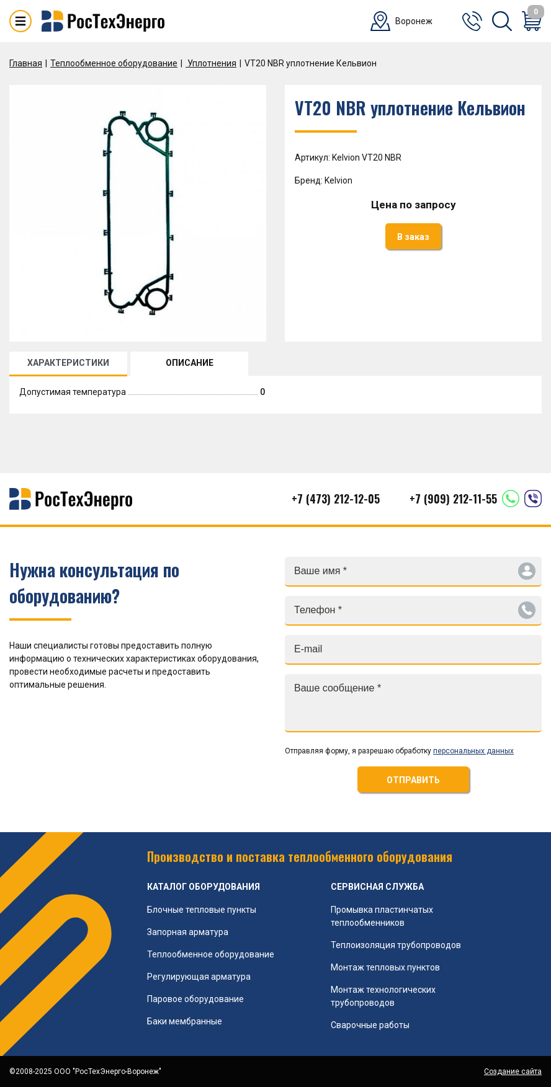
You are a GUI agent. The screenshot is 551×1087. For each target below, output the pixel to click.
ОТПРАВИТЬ (413, 780)
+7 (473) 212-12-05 (336, 498)
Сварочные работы (370, 1025)
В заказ (413, 237)
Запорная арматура (187, 932)
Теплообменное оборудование (113, 63)
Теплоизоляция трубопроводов (396, 945)
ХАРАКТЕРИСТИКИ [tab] (68, 363)
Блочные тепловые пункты (201, 910)
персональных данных (473, 751)
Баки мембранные (184, 1021)
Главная (25, 63)
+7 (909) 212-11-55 (453, 498)
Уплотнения (211, 63)
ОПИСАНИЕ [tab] (189, 363)
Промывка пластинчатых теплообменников (382, 916)
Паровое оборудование (195, 999)
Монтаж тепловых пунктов (385, 967)
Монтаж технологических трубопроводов (383, 996)
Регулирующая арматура (199, 977)
